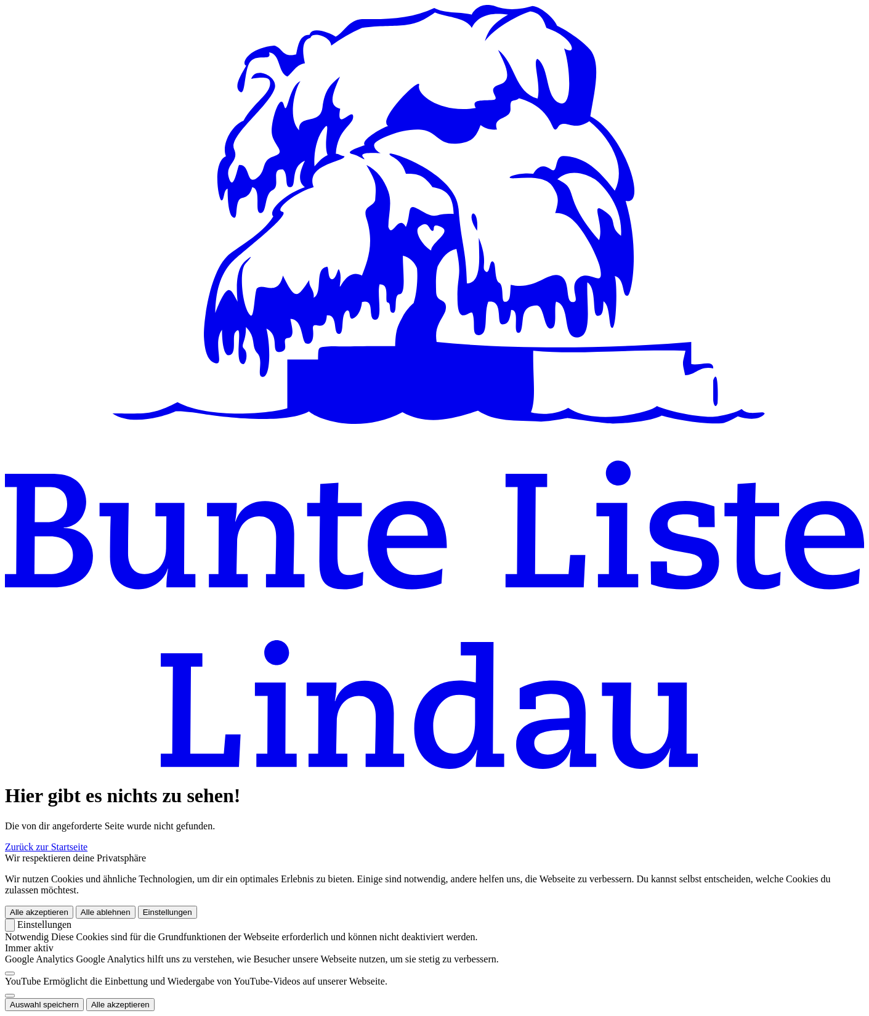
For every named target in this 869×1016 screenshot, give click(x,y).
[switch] (10, 973)
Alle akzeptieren (39, 912)
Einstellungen (167, 912)
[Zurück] (10, 925)
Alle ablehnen (106, 912)
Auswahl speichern (44, 1004)
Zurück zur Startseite (46, 847)
